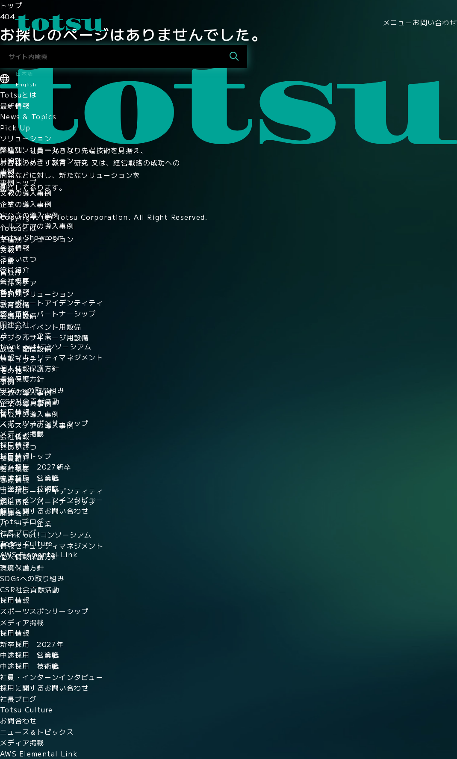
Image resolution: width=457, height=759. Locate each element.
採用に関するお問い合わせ (44, 510)
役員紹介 (14, 269)
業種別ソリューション (37, 149)
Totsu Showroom (32, 237)
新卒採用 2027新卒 (35, 466)
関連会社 (14, 324)
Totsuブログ (22, 521)
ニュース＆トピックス (37, 732)
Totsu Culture (26, 543)
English (26, 84)
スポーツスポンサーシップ (44, 423)
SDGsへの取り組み (32, 390)
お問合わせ (18, 720)
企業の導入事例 (26, 204)
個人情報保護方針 (29, 368)
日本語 (24, 73)
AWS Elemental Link (39, 554)
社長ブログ (18, 532)
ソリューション (26, 138)
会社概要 (14, 280)
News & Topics (28, 116)
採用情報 (14, 412)
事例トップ (18, 182)
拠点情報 (14, 291)
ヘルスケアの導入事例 (37, 226)
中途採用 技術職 (29, 488)
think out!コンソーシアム (46, 346)
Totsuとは (18, 94)
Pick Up (15, 127)
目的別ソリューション (37, 160)
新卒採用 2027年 (32, 644)
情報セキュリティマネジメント (51, 357)
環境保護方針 (22, 379)
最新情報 (14, 105)
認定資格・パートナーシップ (48, 313)
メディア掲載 (22, 433)
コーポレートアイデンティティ (51, 302)
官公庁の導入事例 (29, 215)
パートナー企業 (26, 335)
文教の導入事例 (26, 193)
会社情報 (14, 247)
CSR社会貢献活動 (30, 401)
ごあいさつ (18, 259)
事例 (7, 171)
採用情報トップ (26, 456)
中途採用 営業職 (29, 478)
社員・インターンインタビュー (51, 499)
